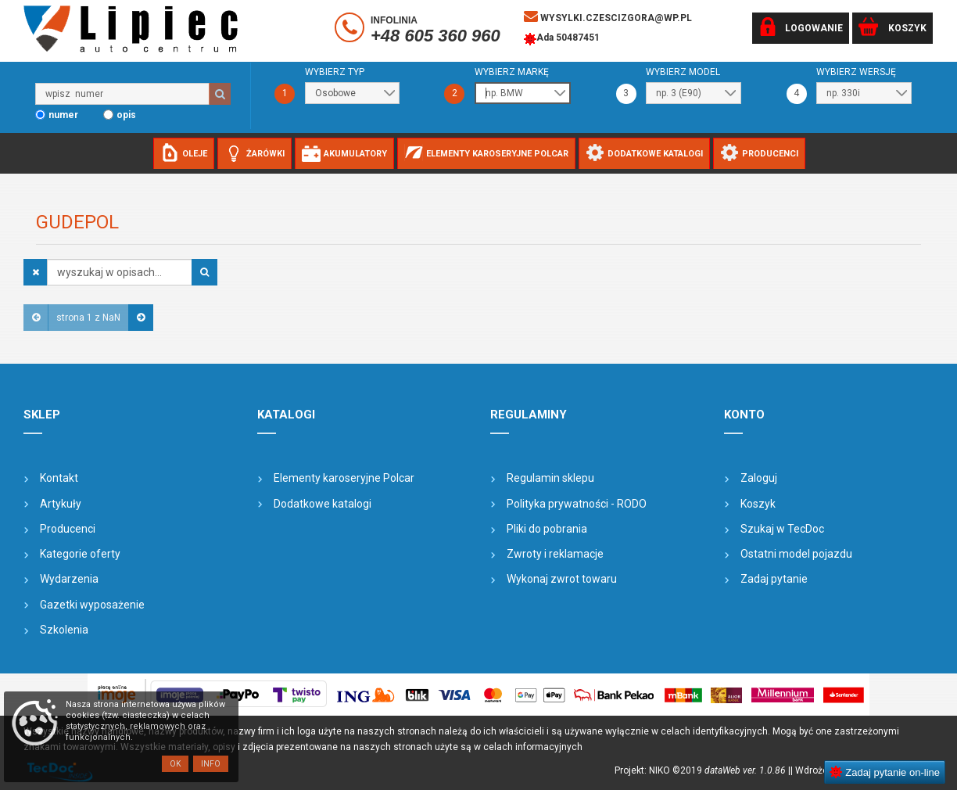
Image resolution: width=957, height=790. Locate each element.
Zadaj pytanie (774, 579)
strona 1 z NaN (88, 317)
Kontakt (59, 478)
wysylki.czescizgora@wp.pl (608, 16)
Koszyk (758, 503)
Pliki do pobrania (547, 528)
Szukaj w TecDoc (782, 528)
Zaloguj (758, 478)
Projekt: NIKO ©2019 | (702, 770)
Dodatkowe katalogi (322, 503)
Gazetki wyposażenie (92, 604)
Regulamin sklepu (550, 478)
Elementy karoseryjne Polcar (344, 478)
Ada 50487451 (562, 39)
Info (210, 763)
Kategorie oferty (80, 554)
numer (63, 115)
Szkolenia (64, 629)
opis (126, 115)
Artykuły (60, 503)
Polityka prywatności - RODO (577, 503)
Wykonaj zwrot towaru (562, 579)
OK (175, 763)
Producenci (67, 528)
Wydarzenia (69, 579)
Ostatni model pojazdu (796, 554)
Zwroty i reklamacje (555, 554)
